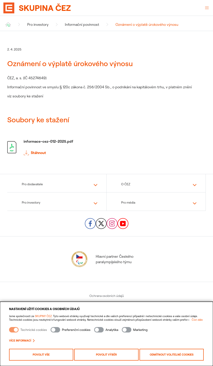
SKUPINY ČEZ (43, 316)
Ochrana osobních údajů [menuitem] (106, 296)
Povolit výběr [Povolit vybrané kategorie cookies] (106, 354)
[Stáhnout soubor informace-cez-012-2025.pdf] (106, 147)
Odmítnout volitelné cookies (171, 354)
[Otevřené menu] (207, 8)
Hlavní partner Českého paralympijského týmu (101, 259)
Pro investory (38, 24)
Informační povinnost (82, 24)
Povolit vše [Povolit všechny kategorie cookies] (41, 354)
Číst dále (197, 319)
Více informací (22, 340)
